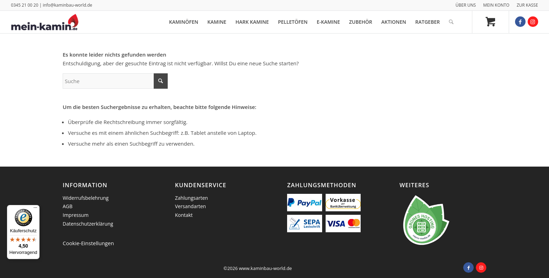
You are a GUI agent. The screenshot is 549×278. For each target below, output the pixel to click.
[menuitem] (466, 5)
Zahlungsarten (191, 198)
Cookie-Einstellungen (88, 243)
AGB (67, 206)
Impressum (76, 215)
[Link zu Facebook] (520, 21)
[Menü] (35, 209)
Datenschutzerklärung (88, 223)
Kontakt (184, 215)
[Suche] (451, 22)
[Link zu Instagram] (533, 21)
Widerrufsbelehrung (86, 198)
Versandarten (190, 206)
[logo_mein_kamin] (44, 22)
